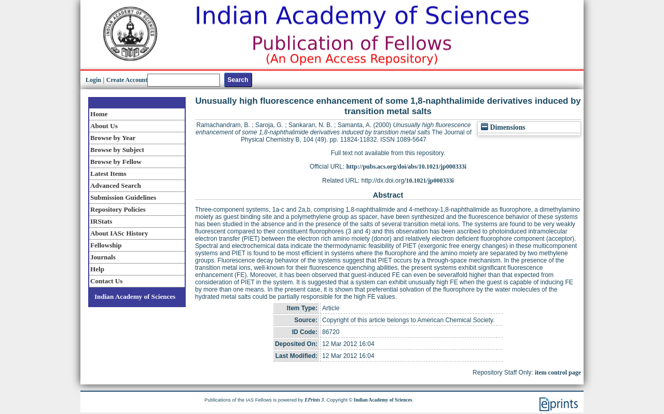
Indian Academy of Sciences (134, 296)
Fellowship (105, 245)
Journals (103, 257)
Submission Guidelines (123, 197)
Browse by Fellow (116, 161)
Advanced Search (115, 185)
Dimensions (503, 127)
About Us (104, 126)
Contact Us (106, 281)
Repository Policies (118, 209)
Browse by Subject (117, 150)
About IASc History (119, 233)
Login (93, 80)
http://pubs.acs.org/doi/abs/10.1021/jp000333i (406, 166)
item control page (558, 372)
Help (97, 269)
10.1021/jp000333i (430, 180)
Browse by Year (112, 138)
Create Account (126, 80)
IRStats (101, 221)
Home (99, 114)
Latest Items (108, 173)
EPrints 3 (314, 400)
